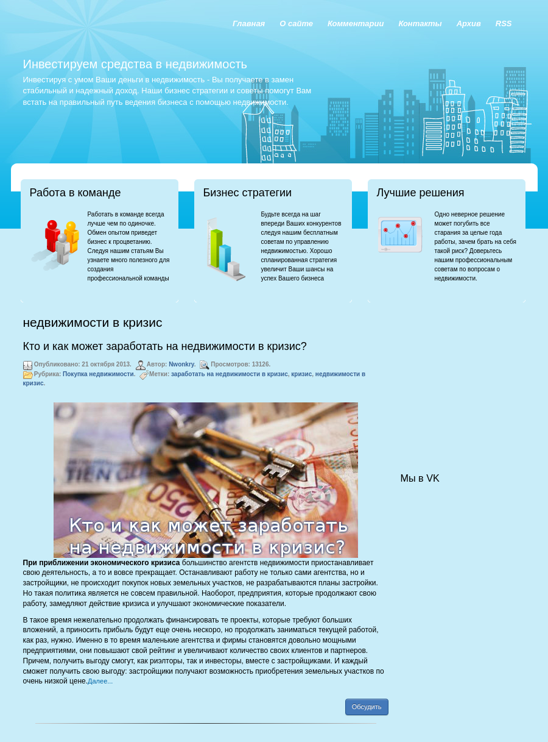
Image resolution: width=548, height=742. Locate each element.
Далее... (100, 681)
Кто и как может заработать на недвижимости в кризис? (165, 346)
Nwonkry (181, 364)
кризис (301, 374)
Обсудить (367, 706)
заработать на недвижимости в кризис (229, 374)
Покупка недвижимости (98, 374)
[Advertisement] (461, 376)
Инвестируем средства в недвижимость (135, 64)
